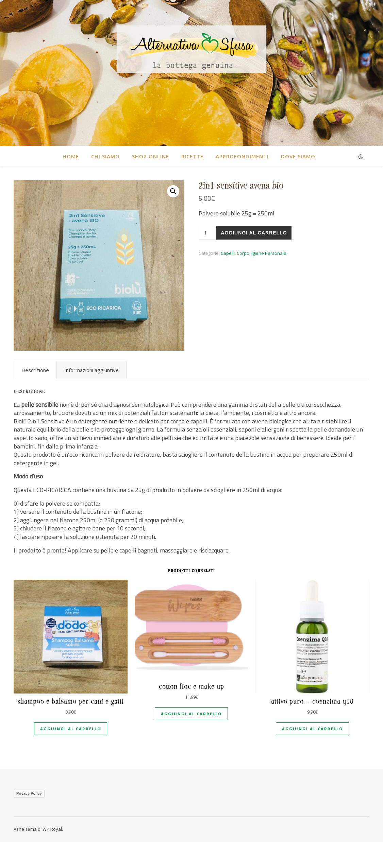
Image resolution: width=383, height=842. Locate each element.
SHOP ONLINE (150, 156)
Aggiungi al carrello (254, 232)
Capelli (228, 253)
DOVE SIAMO (298, 156)
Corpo (243, 253)
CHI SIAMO (105, 156)
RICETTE (192, 156)
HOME (71, 156)
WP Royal (52, 829)
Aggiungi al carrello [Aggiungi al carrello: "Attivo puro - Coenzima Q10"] (312, 728)
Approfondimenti (242, 156)
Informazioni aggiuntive (91, 370)
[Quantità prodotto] (207, 233)
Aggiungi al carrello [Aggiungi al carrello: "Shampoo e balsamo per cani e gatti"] (70, 728)
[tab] (35, 370)
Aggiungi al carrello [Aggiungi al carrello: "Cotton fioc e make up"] (191, 713)
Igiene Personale (268, 253)
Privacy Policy (29, 793)
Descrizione (35, 370)
